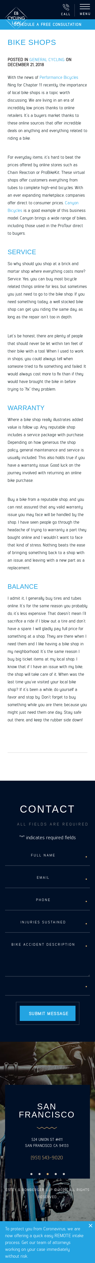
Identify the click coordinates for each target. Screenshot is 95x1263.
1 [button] (31, 1174)
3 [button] (48, 1174)
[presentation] (43, 988)
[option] (47, 1132)
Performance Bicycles (59, 77)
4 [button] (56, 1174)
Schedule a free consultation (47, 24)
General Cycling (47, 59)
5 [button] (64, 1174)
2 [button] (40, 1174)
